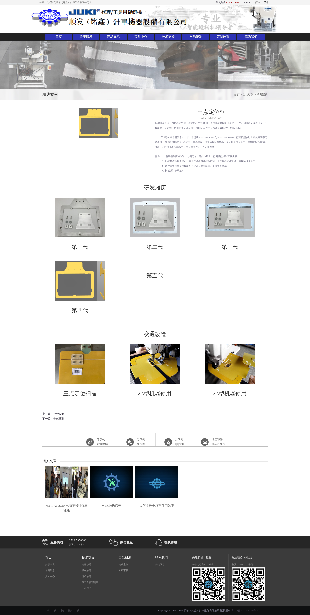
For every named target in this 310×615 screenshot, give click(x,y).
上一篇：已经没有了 (54, 413)
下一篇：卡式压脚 (53, 418)
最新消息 (50, 570)
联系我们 (251, 36)
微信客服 (121, 542)
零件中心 (140, 36)
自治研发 (195, 36)
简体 (257, 2)
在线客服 (166, 542)
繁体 (266, 2)
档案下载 (123, 570)
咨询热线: (227, 2)
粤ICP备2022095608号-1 (244, 610)
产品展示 (113, 36)
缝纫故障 (86, 576)
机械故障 (86, 570)
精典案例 (262, 94)
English (247, 2)
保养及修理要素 (90, 582)
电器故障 (86, 564)
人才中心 (50, 576)
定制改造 (223, 36)
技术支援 (168, 36)
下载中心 (86, 588)
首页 (58, 36)
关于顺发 (86, 36)
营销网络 (160, 564)
